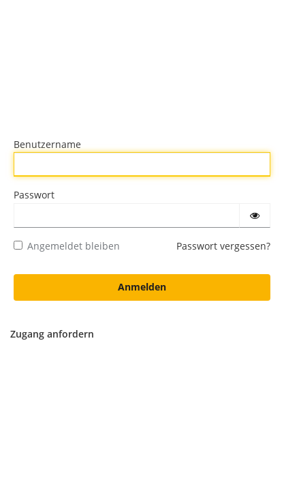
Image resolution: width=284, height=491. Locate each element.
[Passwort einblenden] (254, 215)
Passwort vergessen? (223, 245)
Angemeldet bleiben (67, 245)
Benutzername (47, 144)
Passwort (34, 194)
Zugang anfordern (52, 333)
